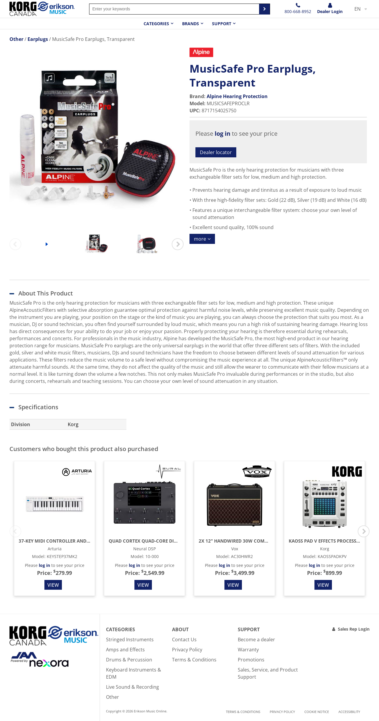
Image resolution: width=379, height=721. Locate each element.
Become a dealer (256, 639)
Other (112, 697)
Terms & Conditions (194, 659)
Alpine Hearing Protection (237, 96)
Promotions (251, 659)
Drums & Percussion (129, 659)
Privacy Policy (187, 649)
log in (222, 134)
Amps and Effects (125, 649)
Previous (15, 244)
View (53, 585)
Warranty (248, 649)
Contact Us (184, 639)
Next (178, 244)
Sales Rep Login (354, 629)
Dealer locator (216, 152)
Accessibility (349, 711)
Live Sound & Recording (132, 687)
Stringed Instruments (130, 639)
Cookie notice (316, 711)
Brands (190, 23)
